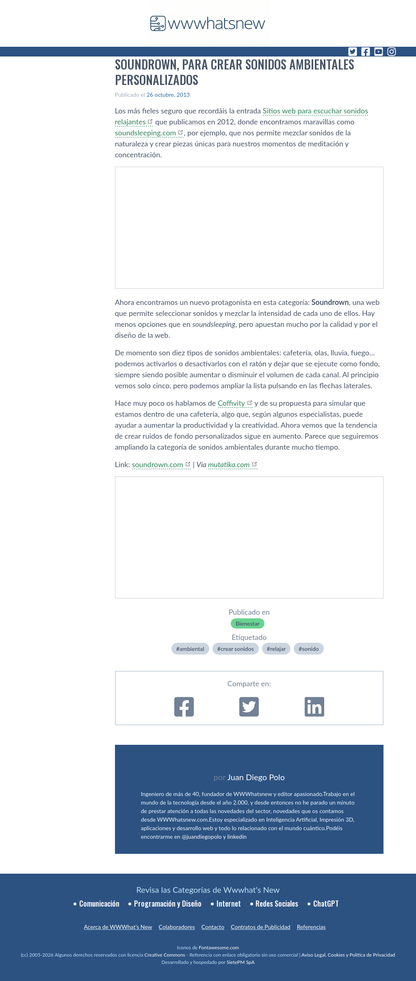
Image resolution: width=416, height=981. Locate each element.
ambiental (192, 648)
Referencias (311, 926)
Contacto (213, 926)
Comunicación (99, 903)
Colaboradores (177, 926)
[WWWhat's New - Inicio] (208, 23)
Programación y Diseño (168, 903)
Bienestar (248, 623)
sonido (310, 648)
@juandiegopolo (201, 836)
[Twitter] (353, 52)
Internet (229, 903)
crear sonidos (237, 648)
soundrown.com (157, 464)
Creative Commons (165, 955)
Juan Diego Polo (256, 777)
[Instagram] (391, 52)
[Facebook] (365, 52)
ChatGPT (326, 903)
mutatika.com (228, 464)
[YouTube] (379, 52)
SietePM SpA (241, 962)
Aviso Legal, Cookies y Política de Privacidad (348, 955)
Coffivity (231, 402)
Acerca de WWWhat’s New (118, 926)
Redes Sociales (277, 903)
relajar (278, 648)
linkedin (237, 836)
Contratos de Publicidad (260, 926)
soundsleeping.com (145, 132)
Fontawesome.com (219, 947)
